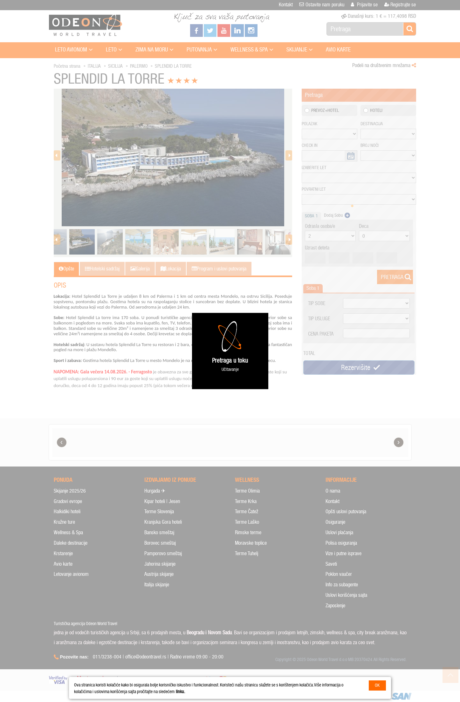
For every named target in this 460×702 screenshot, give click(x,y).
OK (377, 685)
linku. (180, 691)
